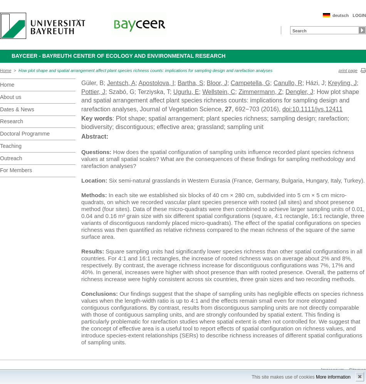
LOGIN (359, 15)
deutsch (340, 15)
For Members (16, 170)
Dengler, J (299, 92)
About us (10, 97)
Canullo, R (288, 83)
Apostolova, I (157, 83)
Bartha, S (190, 83)
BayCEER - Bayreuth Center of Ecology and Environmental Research (118, 56)
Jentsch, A (121, 83)
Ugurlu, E (186, 92)
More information (333, 377)
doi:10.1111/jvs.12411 (312, 109)
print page (348, 70)
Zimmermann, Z (260, 92)
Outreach (11, 158)
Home (5, 70)
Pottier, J (93, 92)
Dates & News (17, 109)
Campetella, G (250, 83)
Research (11, 121)
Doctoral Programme (25, 134)
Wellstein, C (218, 92)
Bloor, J (217, 83)
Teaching (11, 146)
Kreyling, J (342, 83)
